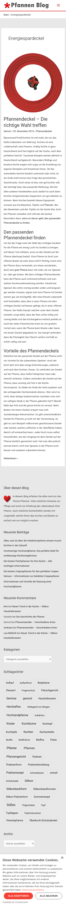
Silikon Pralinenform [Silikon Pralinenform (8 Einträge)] (17, 796)
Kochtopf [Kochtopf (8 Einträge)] (47, 723)
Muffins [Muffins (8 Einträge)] (40, 739)
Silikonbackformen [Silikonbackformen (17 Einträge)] (44, 789)
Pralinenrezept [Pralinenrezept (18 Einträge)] (15, 772)
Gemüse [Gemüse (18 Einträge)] (11, 698)
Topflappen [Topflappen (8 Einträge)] (12, 813)
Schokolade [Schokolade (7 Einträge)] (12, 780)
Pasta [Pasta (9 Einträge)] (53, 739)
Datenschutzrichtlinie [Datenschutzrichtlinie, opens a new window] (33, 889)
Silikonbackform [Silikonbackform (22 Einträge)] (16, 789)
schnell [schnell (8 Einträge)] (53, 772)
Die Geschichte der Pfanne (30, 616)
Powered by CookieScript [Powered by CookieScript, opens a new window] (15, 902)
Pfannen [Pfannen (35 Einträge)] (29, 748)
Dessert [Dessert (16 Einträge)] (11, 690)
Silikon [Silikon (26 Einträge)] (29, 780)
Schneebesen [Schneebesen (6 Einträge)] (37, 773)
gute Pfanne (20, 269)
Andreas (8, 627)
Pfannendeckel (44, 131)
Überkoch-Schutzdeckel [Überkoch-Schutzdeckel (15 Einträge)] (43, 820)
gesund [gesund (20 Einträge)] (27, 698)
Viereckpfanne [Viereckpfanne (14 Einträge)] (14, 820)
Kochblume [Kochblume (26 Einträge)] (29, 723)
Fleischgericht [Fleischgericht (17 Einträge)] (49, 690)
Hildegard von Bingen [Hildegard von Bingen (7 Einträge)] (38, 706)
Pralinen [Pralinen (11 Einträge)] (37, 756)
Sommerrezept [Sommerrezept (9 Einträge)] (42, 796)
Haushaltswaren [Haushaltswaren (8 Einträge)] (47, 698)
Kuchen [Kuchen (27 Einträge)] (28, 732)
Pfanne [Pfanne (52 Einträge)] (12, 748)
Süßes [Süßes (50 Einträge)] (11, 805)
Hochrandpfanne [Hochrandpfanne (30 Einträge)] (17, 715)
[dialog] (33, 880)
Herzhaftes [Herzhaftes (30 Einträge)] (13, 706)
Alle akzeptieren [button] (18, 895)
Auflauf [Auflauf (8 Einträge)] (10, 682)
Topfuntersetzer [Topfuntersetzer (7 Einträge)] (32, 813)
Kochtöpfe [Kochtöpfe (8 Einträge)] (11, 732)
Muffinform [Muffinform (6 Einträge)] (24, 740)
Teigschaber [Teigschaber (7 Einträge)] (28, 805)
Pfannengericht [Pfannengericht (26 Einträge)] (16, 756)
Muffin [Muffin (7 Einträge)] (9, 739)
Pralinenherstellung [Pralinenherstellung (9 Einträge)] (38, 764)
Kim (6, 606)
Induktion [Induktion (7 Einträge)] (39, 715)
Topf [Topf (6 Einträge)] (43, 805)
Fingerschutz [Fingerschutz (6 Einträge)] (28, 690)
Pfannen (49, 204)
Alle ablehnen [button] (49, 895)
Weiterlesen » (11, 458)
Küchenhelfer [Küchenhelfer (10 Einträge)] (47, 732)
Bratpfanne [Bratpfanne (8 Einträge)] (44, 682)
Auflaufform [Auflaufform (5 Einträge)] (26, 683)
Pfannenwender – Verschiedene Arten (35, 622)
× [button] (62, 858)
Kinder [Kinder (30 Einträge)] (10, 723)
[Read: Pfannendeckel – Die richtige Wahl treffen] (33, 82)
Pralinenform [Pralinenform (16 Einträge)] (14, 764)
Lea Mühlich (10, 633)
